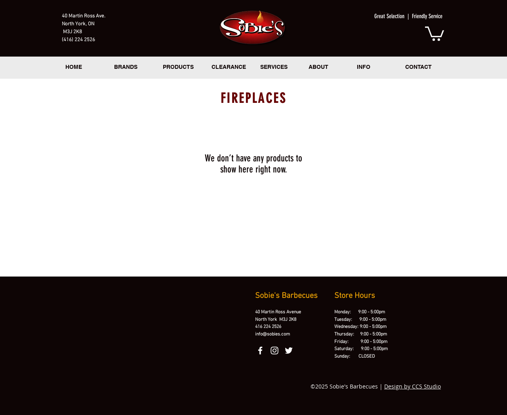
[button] (434, 33)
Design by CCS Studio (412, 386)
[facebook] (260, 350)
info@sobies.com (272, 334)
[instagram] (274, 350)
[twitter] (289, 350)
